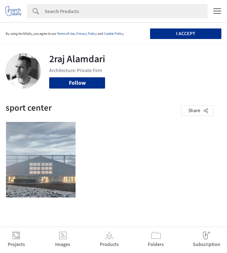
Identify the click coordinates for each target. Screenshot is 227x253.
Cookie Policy (114, 33)
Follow (77, 83)
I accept (185, 33)
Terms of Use (66, 33)
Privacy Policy (86, 33)
